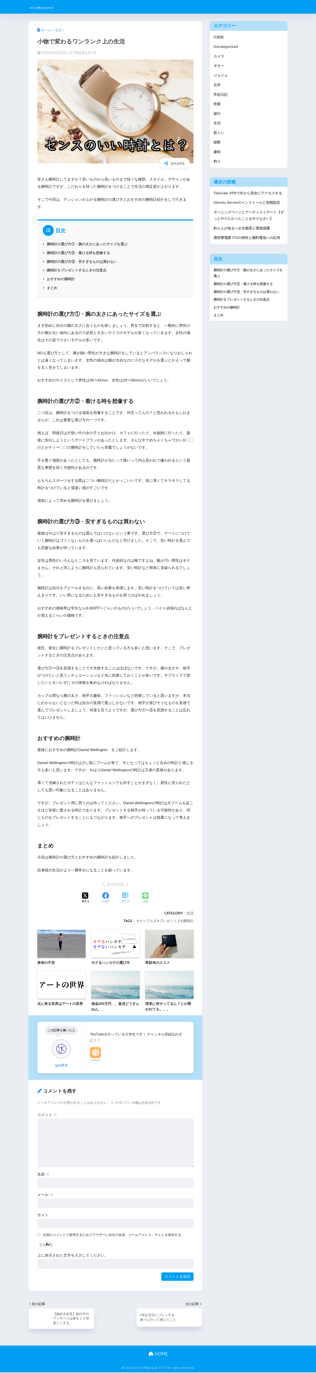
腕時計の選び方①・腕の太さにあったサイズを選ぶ (87, 244)
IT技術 (219, 37)
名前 (43, 1174)
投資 (217, 106)
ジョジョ (221, 76)
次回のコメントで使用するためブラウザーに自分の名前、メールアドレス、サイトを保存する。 (113, 1235)
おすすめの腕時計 (61, 279)
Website (95, 1060)
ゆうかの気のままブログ (60, 7)
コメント (47, 1115)
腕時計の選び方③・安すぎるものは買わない (82, 262)
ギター (219, 67)
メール (45, 1195)
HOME (158, 1354)
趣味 (217, 155)
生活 (190, 913)
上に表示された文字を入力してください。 (72, 1255)
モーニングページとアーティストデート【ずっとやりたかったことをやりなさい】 (247, 230)
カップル (146, 921)
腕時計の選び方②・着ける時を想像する (78, 253)
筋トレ (219, 135)
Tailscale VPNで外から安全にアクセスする (248, 200)
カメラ (219, 57)
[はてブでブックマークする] (125, 898)
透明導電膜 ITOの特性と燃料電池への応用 (247, 259)
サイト (42, 1215)
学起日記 (221, 96)
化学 (217, 86)
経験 (217, 145)
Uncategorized (226, 47)
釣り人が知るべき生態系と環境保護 (243, 246)
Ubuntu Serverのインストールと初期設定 (249, 213)
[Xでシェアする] (86, 898)
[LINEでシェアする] (145, 898)
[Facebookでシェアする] (106, 898)
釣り (217, 165)
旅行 (217, 116)
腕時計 (188, 921)
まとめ (52, 288)
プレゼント (168, 921)
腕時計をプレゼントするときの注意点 (76, 270)
